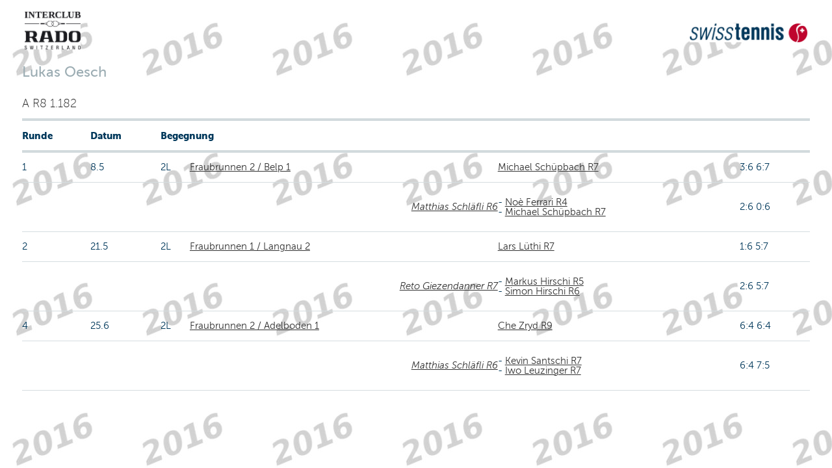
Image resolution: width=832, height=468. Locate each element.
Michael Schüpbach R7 (548, 167)
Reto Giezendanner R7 (449, 286)
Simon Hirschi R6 (542, 291)
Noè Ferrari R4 (536, 202)
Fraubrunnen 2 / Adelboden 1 (254, 325)
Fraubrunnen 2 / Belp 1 (240, 167)
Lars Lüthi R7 (526, 246)
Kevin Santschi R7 (543, 361)
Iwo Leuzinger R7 (543, 370)
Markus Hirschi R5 (544, 281)
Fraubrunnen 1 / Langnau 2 (250, 246)
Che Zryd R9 (525, 325)
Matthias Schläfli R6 (454, 207)
